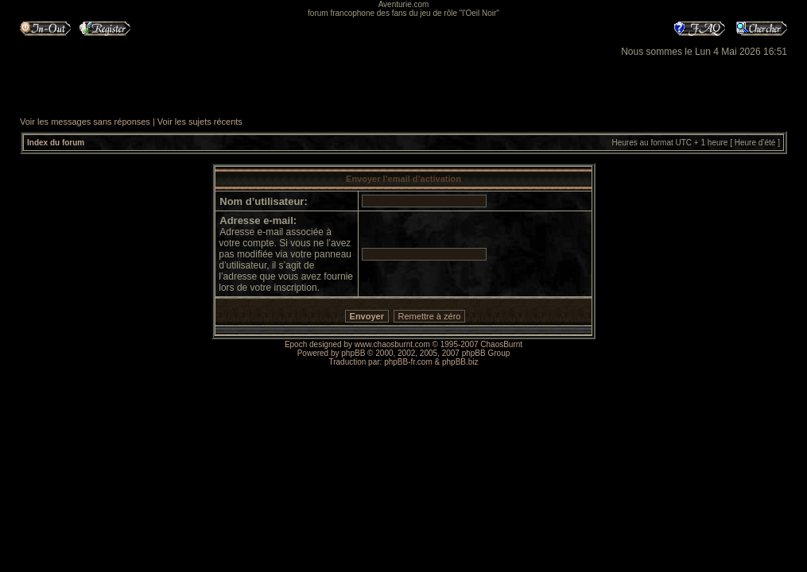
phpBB (353, 353)
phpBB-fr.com (408, 362)
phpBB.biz (460, 362)
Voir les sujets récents (199, 121)
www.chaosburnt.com (392, 344)
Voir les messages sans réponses (85, 121)
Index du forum (55, 142)
